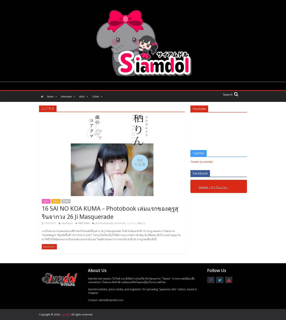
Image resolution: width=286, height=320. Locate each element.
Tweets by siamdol (201, 161)
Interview (68, 96)
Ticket (97, 96)
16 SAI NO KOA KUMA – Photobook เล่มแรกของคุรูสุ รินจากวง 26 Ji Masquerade (110, 212)
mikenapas (67, 223)
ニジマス (131, 223)
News (52, 96)
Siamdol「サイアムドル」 (214, 187)
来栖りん (141, 223)
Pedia (66, 201)
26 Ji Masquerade (104, 223)
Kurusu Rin (120, 223)
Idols (83, 96)
